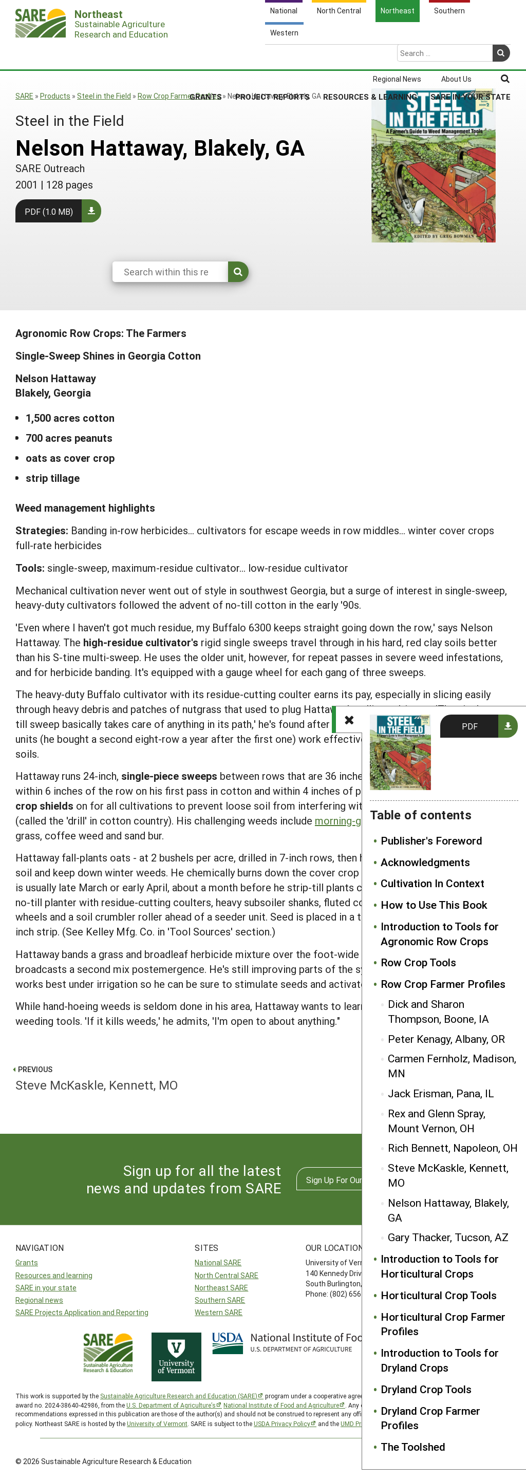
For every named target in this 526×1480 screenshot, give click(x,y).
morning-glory (346, 820)
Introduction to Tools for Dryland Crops (440, 1360)
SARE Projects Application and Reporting (81, 1312)
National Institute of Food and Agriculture (281, 1405)
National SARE (218, 1262)
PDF (470, 726)
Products (55, 96)
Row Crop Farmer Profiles (179, 96)
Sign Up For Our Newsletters (358, 1179)
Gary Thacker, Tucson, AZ (448, 1237)
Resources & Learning (370, 56)
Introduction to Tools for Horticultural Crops (440, 1266)
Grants (206, 56)
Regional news (39, 1300)
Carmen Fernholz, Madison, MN (452, 1065)
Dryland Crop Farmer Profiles (430, 1418)
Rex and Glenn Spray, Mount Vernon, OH (436, 1120)
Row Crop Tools (418, 962)
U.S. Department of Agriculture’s (171, 1405)
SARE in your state (46, 1287)
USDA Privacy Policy (282, 1423)
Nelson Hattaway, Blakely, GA (448, 1210)
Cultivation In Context (432, 883)
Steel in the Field (104, 96)
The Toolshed (413, 1446)
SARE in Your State (470, 56)
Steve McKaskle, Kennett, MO (448, 1175)
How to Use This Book (434, 904)
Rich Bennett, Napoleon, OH (453, 1147)
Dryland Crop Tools (426, 1389)
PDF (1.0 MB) (49, 211)
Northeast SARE (221, 1287)
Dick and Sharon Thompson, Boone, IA (438, 1011)
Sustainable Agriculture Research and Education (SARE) (178, 1396)
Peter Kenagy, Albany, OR (446, 1039)
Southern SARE (220, 1300)
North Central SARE (226, 1275)
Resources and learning (53, 1275)
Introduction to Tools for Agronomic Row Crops (440, 933)
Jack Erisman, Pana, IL (441, 1093)
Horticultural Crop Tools (439, 1295)
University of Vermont (157, 1423)
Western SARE (218, 1312)
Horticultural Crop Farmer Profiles (443, 1324)
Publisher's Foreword (431, 840)
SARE (24, 96)
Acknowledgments (425, 862)
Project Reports (272, 56)
